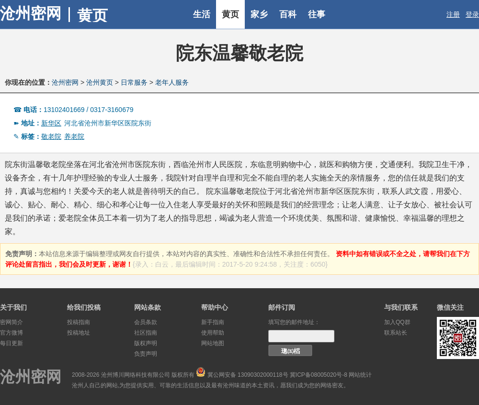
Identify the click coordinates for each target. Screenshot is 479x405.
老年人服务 (172, 82)
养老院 (74, 136)
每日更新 (11, 343)
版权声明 (145, 343)
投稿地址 (78, 332)
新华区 (51, 123)
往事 (316, 14)
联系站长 (395, 332)
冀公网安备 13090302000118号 (247, 374)
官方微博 (11, 332)
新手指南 (212, 322)
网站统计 (360, 374)
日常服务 (134, 82)
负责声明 (145, 353)
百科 (288, 14)
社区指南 (145, 332)
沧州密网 (30, 13)
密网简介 (11, 322)
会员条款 (145, 322)
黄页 (230, 14)
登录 (472, 14)
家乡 (259, 14)
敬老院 (51, 136)
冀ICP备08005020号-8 (318, 374)
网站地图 (212, 343)
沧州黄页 (99, 82)
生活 (201, 14)
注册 (453, 14)
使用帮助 (212, 332)
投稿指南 (78, 322)
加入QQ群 (397, 322)
